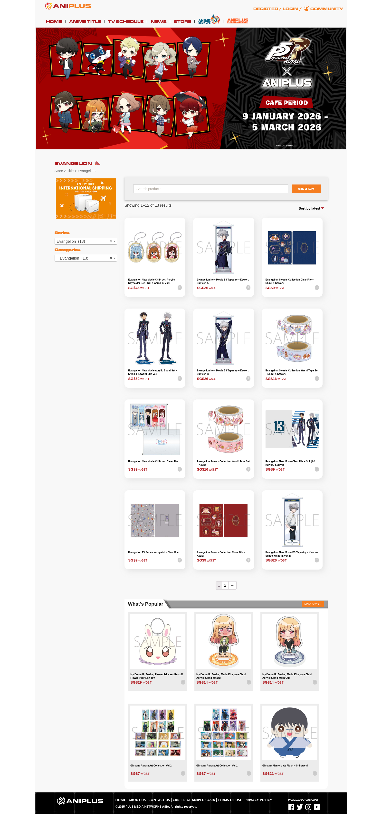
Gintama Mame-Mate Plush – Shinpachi (285, 765)
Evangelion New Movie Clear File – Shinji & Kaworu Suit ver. (290, 463)
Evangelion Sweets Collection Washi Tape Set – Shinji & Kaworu (292, 372)
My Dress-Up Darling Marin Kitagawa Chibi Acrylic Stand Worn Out (287, 676)
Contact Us (159, 799)
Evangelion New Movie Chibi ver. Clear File (153, 461)
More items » (312, 604)
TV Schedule (125, 21)
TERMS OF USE (230, 799)
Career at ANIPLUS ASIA (194, 799)
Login (290, 9)
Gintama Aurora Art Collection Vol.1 (217, 765)
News (159, 21)
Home (54, 21)
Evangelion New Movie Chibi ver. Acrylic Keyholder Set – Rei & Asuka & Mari (151, 281)
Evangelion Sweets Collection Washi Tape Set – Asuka (223, 463)
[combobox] (86, 241)
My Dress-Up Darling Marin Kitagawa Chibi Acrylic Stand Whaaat (221, 676)
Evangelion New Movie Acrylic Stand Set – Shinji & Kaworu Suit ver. (152, 372)
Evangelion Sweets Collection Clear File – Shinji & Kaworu (290, 281)
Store (182, 21)
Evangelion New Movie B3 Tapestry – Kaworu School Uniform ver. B (292, 554)
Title (70, 171)
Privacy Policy (258, 799)
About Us (137, 799)
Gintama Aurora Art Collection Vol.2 (151, 765)
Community (326, 9)
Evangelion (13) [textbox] (84, 241)
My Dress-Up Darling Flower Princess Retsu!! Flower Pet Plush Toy (156, 676)
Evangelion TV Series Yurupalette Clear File (153, 552)
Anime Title (85, 21)
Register (265, 9)
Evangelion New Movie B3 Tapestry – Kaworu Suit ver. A (223, 281)
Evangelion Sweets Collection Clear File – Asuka (221, 554)
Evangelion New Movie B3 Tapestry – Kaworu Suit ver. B (223, 372)
